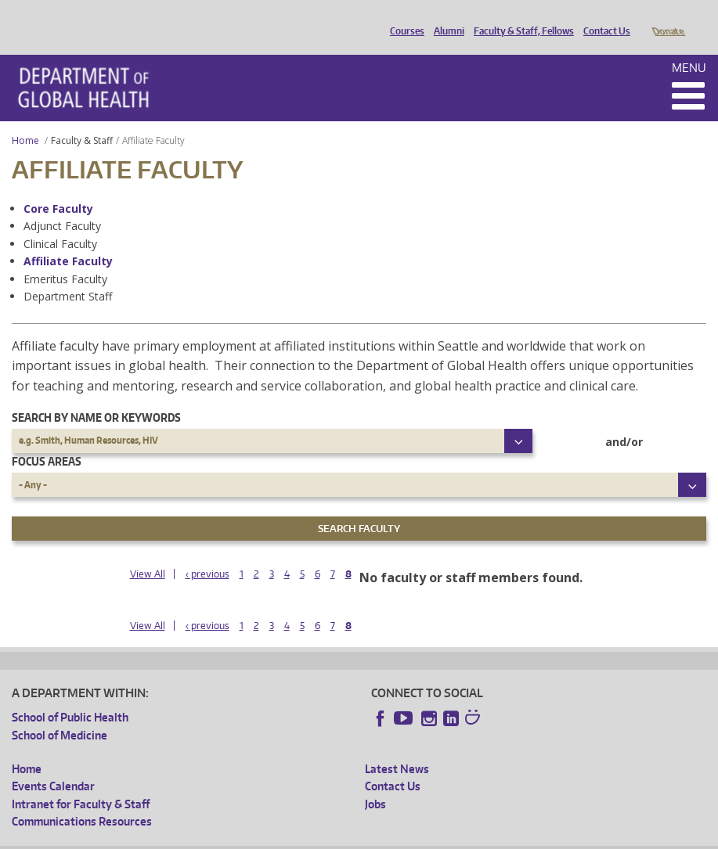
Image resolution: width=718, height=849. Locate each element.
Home (25, 118)
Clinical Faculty (60, 221)
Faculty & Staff (82, 118)
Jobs (375, 782)
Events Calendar (53, 764)
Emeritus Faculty (65, 257)
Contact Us (602, 18)
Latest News (397, 747)
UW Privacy (219, 837)
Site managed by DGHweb (376, 837)
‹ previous (207, 552)
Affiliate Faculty (68, 239)
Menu (689, 45)
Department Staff (67, 274)
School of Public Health (70, 695)
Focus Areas (46, 439)
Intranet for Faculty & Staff (81, 782)
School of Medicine (59, 713)
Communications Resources (82, 799)
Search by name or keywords (96, 395)
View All (147, 552)
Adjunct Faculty (62, 203)
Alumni (445, 18)
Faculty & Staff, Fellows (520, 18)
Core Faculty (58, 186)
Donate (667, 18)
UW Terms (283, 837)
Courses (403, 18)
